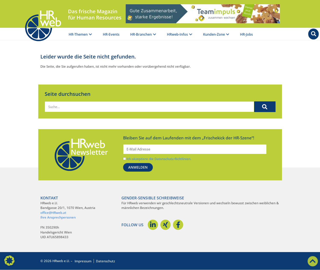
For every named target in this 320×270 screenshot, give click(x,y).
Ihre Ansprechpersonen (58, 217)
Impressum (83, 261)
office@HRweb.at (53, 212)
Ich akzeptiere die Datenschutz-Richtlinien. (159, 159)
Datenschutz (105, 261)
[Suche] (265, 106)
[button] (9, 260)
